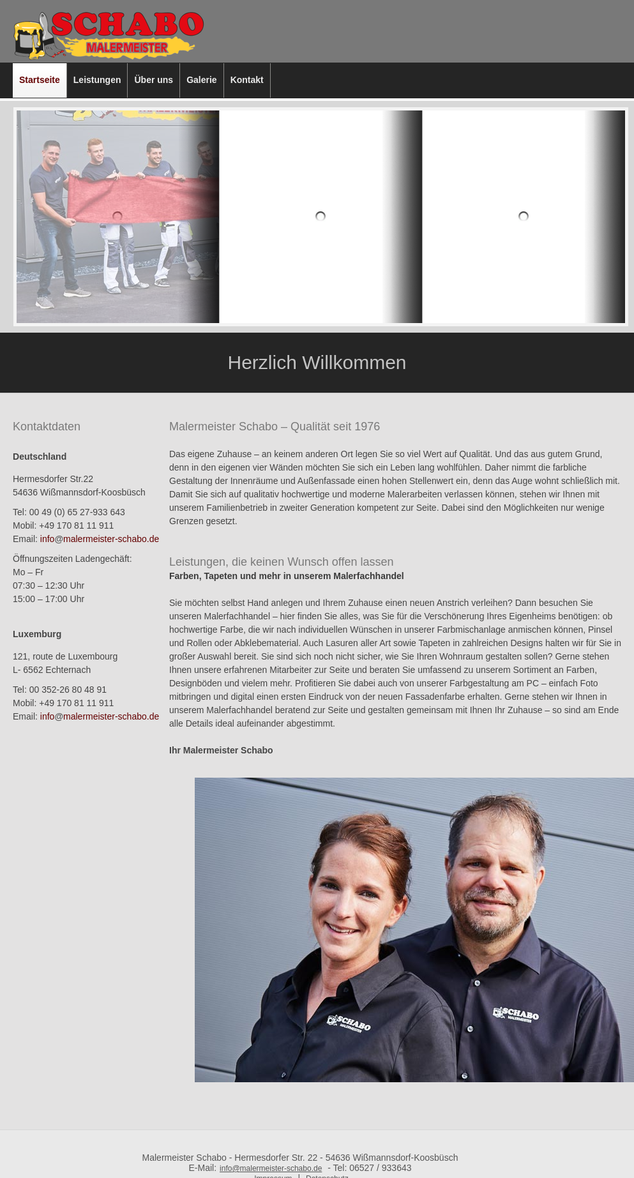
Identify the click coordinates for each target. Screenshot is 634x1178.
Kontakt (247, 80)
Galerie (201, 80)
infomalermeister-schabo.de (99, 539)
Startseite (39, 80)
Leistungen (97, 80)
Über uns (153, 80)
